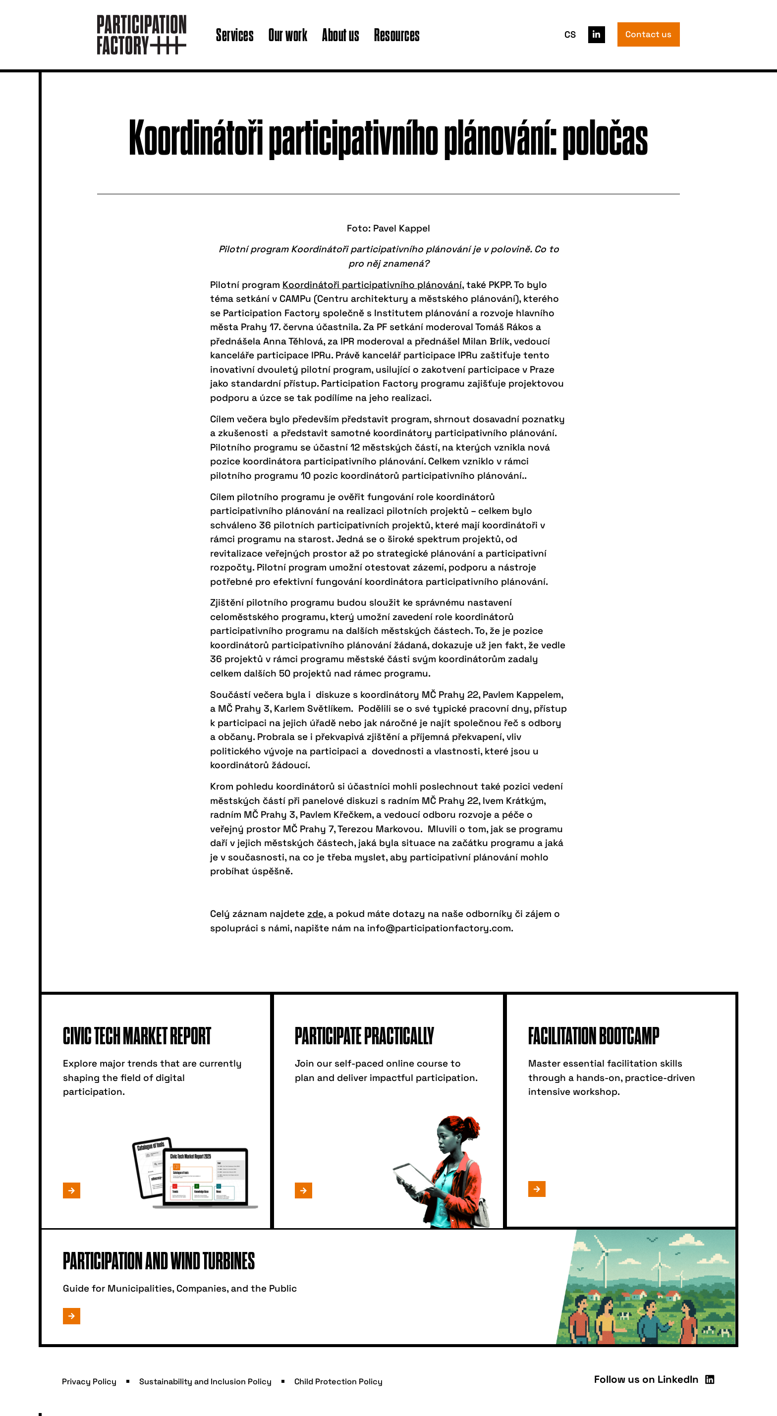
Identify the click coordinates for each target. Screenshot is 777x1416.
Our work (288, 34)
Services (235, 34)
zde (315, 913)
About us (340, 34)
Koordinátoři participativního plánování (372, 285)
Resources (397, 34)
